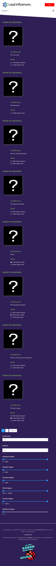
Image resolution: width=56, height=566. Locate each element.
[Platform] (25, 450)
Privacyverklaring (22, 537)
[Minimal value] (25, 459)
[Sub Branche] (25, 439)
